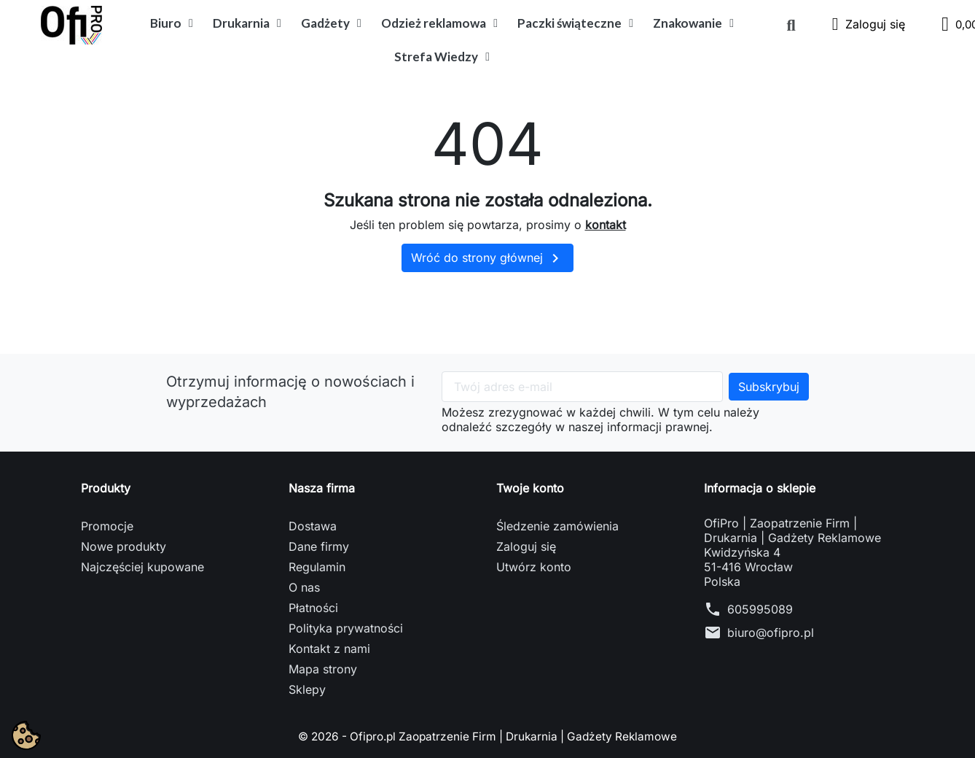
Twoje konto (530, 488)
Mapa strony (323, 669)
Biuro (171, 23)
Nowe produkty (123, 546)
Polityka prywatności (346, 628)
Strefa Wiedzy (442, 57)
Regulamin (317, 567)
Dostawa (313, 526)
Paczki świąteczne (575, 23)
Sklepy (307, 689)
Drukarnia (247, 23)
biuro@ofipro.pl (770, 632)
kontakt (605, 224)
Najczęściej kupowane (142, 567)
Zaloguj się (526, 546)
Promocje (107, 526)
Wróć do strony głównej (487, 258)
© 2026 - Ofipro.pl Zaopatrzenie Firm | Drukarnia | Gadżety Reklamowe (487, 736)
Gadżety (331, 23)
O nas (304, 587)
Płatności (313, 607)
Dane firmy (319, 546)
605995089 (760, 609)
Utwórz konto (533, 567)
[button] (791, 25)
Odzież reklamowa (439, 23)
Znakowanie (693, 23)
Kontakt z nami (329, 648)
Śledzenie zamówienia (557, 526)
